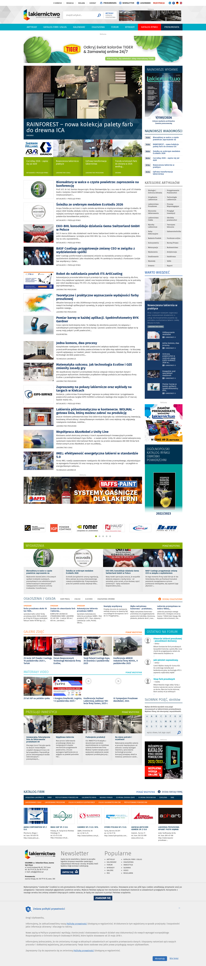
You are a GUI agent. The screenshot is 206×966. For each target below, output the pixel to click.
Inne (172, 797)
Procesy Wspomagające (173, 205)
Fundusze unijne (173, 238)
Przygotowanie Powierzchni (173, 191)
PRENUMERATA (109, 3)
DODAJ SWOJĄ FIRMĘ (170, 792)
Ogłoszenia (98, 27)
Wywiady (130, 27)
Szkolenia (163, 797)
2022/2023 (163, 514)
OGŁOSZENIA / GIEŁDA (40, 599)
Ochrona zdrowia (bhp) (125, 797)
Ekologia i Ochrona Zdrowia (155, 191)
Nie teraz (174, 958)
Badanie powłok (106, 797)
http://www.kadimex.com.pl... (88, 836)
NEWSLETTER (128, 3)
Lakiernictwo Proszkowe (95, 173)
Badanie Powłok (154, 238)
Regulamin (128, 873)
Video (125, 870)
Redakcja (70, 3)
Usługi (77, 599)
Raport (169, 266)
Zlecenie (89, 599)
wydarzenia (35, 546)
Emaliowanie (153, 257)
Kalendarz (79, 27)
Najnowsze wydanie (162, 69)
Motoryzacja (153, 247)
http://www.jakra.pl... (32, 838)
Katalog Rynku (149, 27)
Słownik (127, 868)
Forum (115, 27)
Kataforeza (171, 257)
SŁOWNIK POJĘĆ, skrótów (162, 700)
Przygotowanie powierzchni (66, 797)
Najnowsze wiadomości (163, 131)
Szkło (169, 261)
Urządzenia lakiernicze (34, 797)
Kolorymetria (61, 334)
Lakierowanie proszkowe (55, 802)
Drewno (30, 135)
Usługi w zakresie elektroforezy (81, 802)
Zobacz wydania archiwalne (163, 121)
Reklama (81, 3)
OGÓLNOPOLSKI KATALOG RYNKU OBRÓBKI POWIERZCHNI (158, 454)
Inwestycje (128, 865)
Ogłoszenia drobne (106, 599)
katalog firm (34, 792)
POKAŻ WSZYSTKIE (171, 546)
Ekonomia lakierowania (153, 212)
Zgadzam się (103, 898)
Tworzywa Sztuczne (171, 226)
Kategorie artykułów (162, 183)
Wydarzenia (153, 252)
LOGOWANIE (145, 3)
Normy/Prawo (172, 243)
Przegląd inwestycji (171, 212)
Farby (49, 797)
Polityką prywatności (83, 950)
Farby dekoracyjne (153, 232)
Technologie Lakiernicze (66, 359)
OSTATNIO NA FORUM (162, 632)
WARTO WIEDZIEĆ (157, 272)
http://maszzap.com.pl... (59, 838)
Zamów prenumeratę (163, 123)
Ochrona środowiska (147, 797)
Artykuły (32, 27)
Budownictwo (172, 247)
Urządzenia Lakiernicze (152, 198)
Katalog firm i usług (55, 27)
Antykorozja (172, 252)
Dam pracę (65, 599)
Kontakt (92, 3)
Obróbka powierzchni (172, 219)
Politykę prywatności (77, 923)
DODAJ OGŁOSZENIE (170, 599)
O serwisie (57, 3)
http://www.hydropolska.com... (115, 836)
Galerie (110, 870)
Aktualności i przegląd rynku (37, 173)
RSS (108, 873)
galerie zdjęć (34, 632)
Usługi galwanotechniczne (109, 802)
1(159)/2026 (163, 118)
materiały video (36, 672)
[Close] (179, 908)
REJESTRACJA (159, 3)
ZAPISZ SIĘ (67, 872)
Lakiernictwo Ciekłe (63, 173)
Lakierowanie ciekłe (33, 802)
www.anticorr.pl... (137, 838)
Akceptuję (160, 958)
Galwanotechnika (174, 231)
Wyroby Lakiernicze (152, 226)
